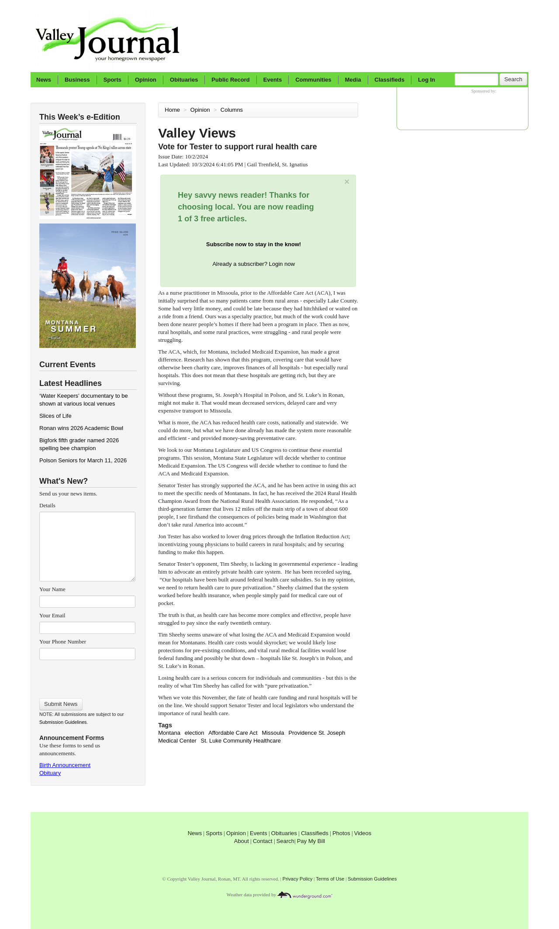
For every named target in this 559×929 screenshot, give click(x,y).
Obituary (50, 773)
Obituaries (184, 79)
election (194, 732)
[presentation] (87, 676)
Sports (112, 79)
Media (353, 79)
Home (172, 110)
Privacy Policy (298, 878)
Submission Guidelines (62, 722)
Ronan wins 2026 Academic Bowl (81, 428)
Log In (426, 79)
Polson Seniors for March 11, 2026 (83, 460)
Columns (233, 110)
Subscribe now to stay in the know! (253, 244)
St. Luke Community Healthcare (240, 740)
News (43, 79)
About (241, 841)
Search (513, 79)
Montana (169, 732)
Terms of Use (330, 878)
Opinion (145, 79)
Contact (263, 841)
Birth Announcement (64, 765)
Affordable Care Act (233, 732)
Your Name (52, 589)
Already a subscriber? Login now (253, 264)
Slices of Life (55, 416)
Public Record (230, 79)
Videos (363, 833)
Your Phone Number (62, 641)
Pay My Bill (311, 841)
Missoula (273, 732)
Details (47, 505)
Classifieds (390, 79)
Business (77, 79)
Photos (341, 833)
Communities (313, 79)
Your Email (52, 615)
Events (272, 79)
